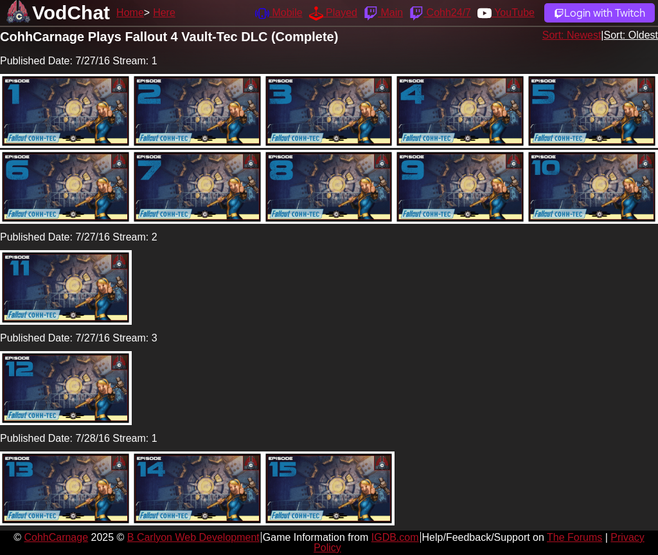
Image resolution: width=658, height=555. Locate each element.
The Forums (574, 537)
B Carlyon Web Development (193, 537)
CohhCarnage (56, 537)
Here (164, 12)
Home (130, 12)
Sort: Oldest (631, 35)
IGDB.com (395, 537)
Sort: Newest (571, 35)
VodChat (71, 12)
